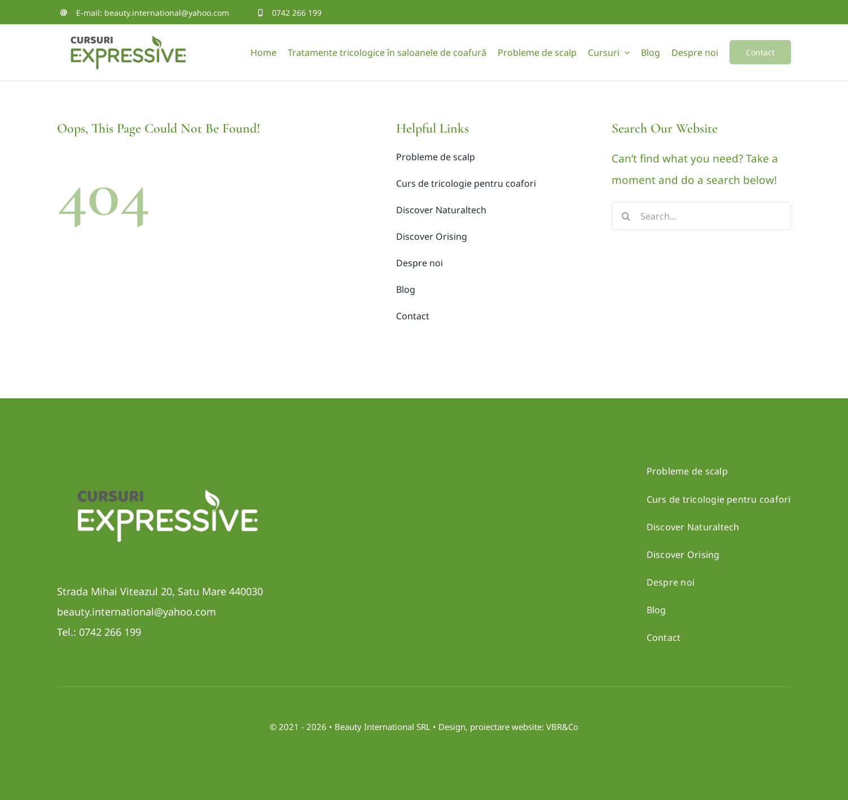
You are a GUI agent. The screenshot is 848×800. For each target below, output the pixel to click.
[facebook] (750, 12)
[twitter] (768, 12)
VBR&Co (562, 726)
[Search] (626, 216)
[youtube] (787, 12)
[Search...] (701, 216)
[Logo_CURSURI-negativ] (167, 476)
